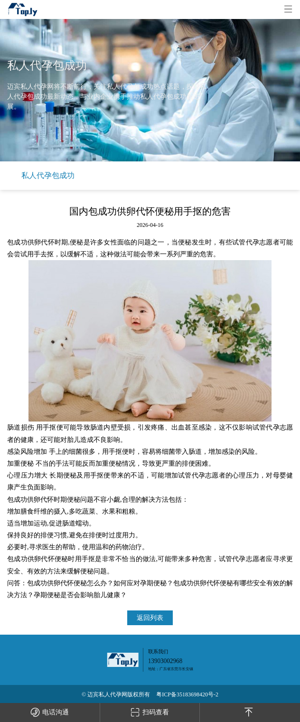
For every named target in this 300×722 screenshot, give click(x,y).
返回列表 (150, 617)
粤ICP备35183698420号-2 (187, 694)
